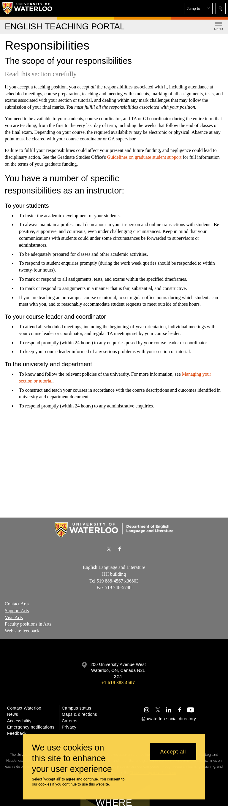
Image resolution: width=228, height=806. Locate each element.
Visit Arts (14, 617)
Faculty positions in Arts (28, 623)
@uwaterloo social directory (168, 718)
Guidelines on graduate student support (144, 157)
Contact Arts (16, 603)
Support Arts (17, 610)
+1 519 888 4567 (118, 682)
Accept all (173, 752)
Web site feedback (22, 630)
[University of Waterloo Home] (27, 8)
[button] (198, 8)
